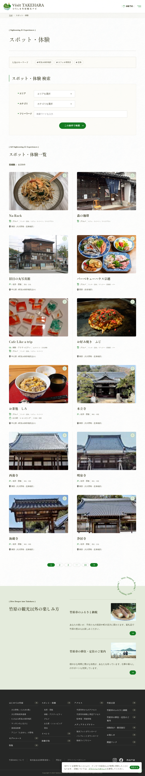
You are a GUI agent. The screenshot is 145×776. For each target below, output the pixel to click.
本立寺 (81, 408)
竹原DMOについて (16, 760)
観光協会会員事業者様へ (40, 760)
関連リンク (112, 742)
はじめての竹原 (16, 702)
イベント (46, 733)
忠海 (78, 62)
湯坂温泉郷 (15, 728)
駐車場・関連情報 (84, 719)
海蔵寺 (13, 538)
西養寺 (13, 475)
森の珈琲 (83, 215)
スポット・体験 (49, 702)
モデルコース (15, 738)
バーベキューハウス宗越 (93, 278)
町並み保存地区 (44, 62)
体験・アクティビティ (53, 714)
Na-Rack (15, 215)
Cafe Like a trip (20, 342)
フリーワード (25, 114)
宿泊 (46, 728)
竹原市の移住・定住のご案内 (118, 719)
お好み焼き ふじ (89, 342)
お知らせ (111, 734)
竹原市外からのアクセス (87, 710)
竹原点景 (111, 702)
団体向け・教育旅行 (116, 727)
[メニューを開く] (139, 6)
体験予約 (128, 6)
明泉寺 (81, 475)
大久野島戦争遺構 (18, 714)
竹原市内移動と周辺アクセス (88, 714)
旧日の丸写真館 (19, 278)
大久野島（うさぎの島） (21, 710)
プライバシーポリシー (97, 769)
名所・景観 (48, 710)
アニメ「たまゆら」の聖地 (22, 733)
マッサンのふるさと (19, 723)
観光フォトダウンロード (87, 731)
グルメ (46, 719)
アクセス (78, 702)
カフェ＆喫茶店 (63, 62)
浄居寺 (81, 538)
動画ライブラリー (84, 741)
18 (85, 564)
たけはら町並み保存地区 (21, 719)
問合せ (58, 760)
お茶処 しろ (18, 408)
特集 (11, 745)
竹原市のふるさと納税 (117, 710)
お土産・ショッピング (53, 723)
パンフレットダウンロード (88, 736)
